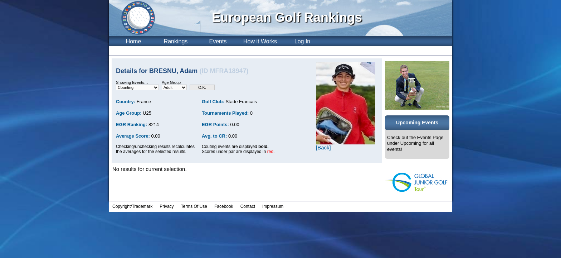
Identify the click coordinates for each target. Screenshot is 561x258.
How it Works (260, 41)
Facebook (223, 206)
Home (133, 41)
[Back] (323, 147)
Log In (302, 41)
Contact (247, 206)
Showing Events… (132, 82)
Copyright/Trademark (132, 206)
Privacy (167, 206)
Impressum (272, 206)
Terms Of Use (194, 206)
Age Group (171, 82)
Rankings (176, 41)
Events (218, 41)
